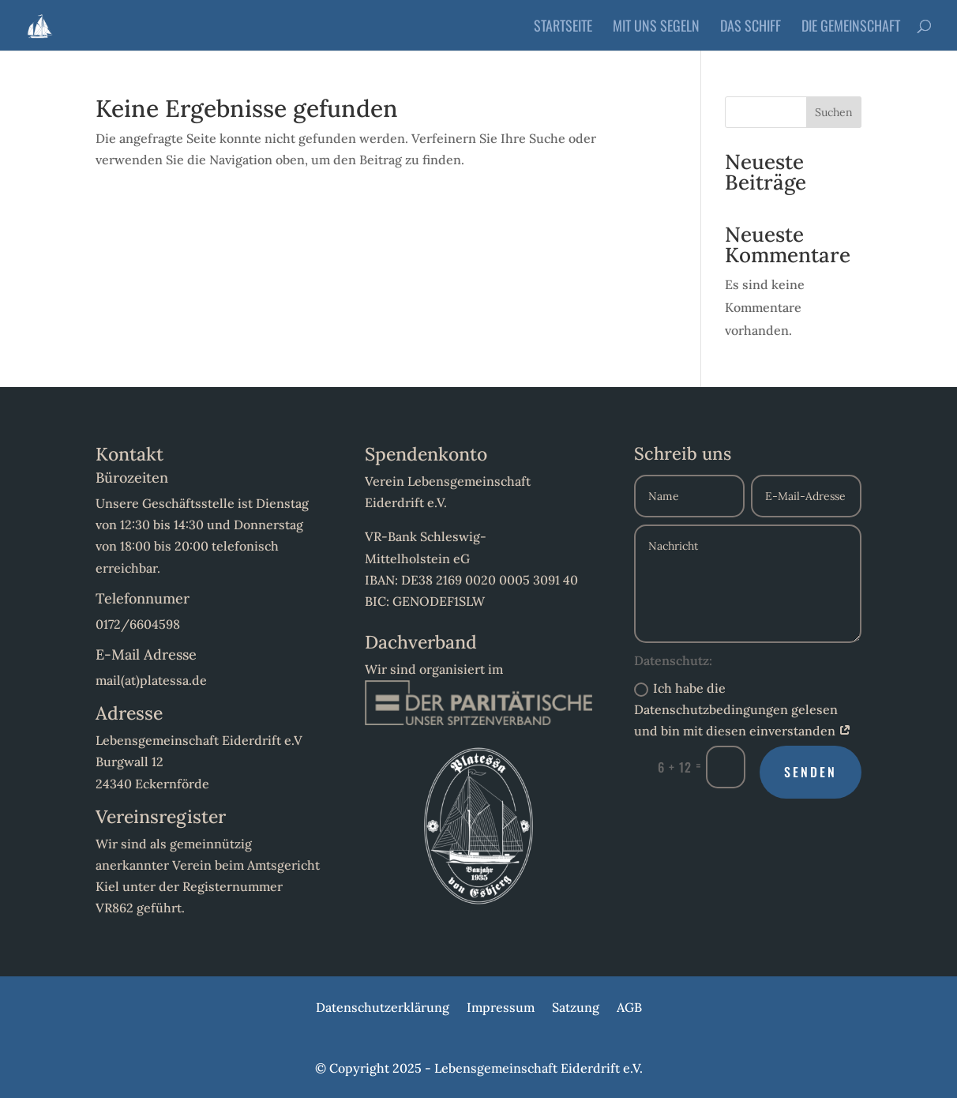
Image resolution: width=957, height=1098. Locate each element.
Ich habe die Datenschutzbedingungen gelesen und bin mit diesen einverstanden (742, 709)
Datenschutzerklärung (382, 1008)
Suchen (834, 112)
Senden (810, 771)
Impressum (501, 1008)
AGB (629, 1008)
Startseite (563, 28)
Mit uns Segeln (656, 28)
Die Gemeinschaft (850, 28)
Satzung (575, 1008)
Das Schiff (750, 28)
